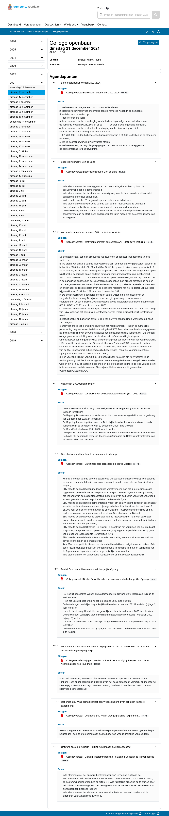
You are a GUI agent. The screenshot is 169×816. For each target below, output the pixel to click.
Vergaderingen (32, 24)
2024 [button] (13, 57)
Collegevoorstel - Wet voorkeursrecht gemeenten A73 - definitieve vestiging (107, 242)
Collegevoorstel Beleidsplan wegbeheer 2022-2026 (95, 92)
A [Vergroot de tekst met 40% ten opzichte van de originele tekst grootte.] (158, 32)
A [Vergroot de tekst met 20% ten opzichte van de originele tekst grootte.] (153, 31)
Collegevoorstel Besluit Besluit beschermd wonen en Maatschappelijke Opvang (109, 579)
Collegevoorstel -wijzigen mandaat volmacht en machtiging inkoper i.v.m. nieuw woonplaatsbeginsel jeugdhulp (105, 662)
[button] (156, 15)
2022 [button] (13, 74)
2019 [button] (13, 340)
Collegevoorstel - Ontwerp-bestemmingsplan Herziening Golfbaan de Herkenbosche (107, 758)
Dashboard (14, 24)
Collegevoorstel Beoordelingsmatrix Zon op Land (93, 171)
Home (29, 32)
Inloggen (153, 813)
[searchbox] (123, 15)
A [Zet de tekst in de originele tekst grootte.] (147, 31)
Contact (101, 24)
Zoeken (101, 8)
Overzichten (52, 24)
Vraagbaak (87, 24)
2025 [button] (13, 49)
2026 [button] (13, 41)
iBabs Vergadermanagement (124, 813)
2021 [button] (13, 82)
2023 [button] (13, 66)
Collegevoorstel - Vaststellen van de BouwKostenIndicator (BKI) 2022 (104, 393)
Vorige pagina (148, 42)
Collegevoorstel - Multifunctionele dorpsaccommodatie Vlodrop (101, 464)
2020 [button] (13, 332)
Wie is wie (70, 24)
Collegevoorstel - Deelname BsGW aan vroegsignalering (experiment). (105, 715)
